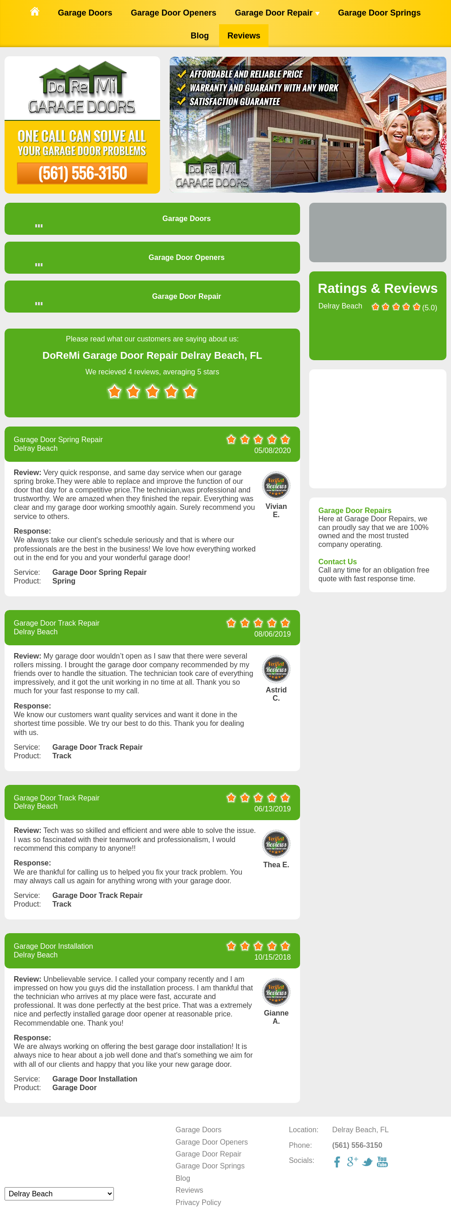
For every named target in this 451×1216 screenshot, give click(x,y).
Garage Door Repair (277, 12)
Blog (200, 35)
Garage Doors (85, 12)
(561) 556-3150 (82, 172)
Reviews (243, 35)
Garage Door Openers (173, 12)
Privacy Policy (198, 1202)
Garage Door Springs (379, 12)
